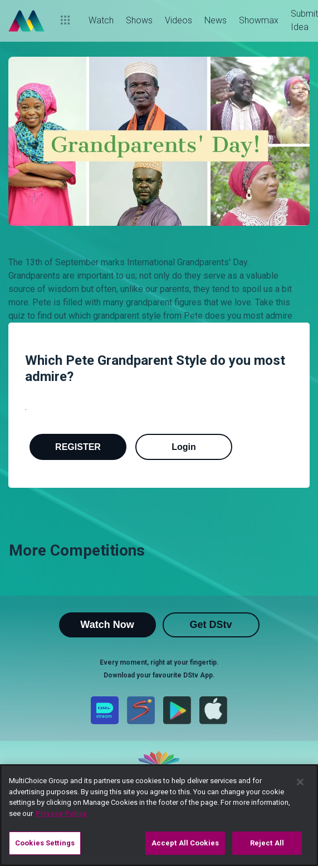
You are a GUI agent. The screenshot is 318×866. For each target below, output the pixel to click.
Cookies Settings (45, 843)
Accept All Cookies (185, 843)
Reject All (267, 843)
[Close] (300, 782)
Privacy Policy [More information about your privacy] (61, 813)
